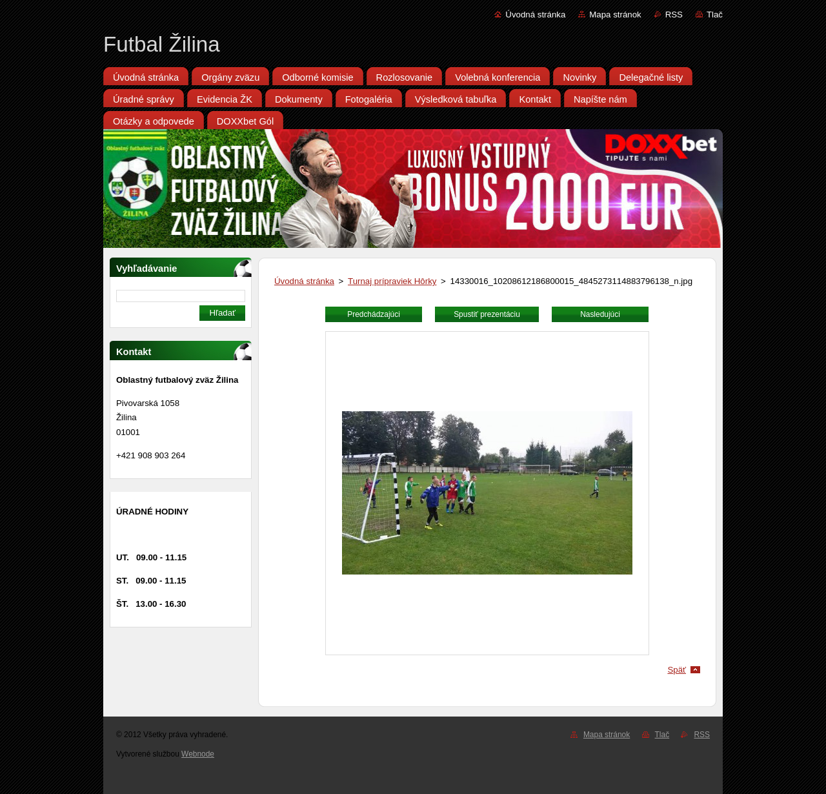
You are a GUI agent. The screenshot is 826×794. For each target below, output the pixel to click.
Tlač (715, 14)
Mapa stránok (615, 14)
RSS (674, 14)
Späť (676, 670)
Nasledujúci (600, 314)
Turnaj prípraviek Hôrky (392, 281)
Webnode (197, 753)
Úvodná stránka (535, 14)
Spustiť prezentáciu (487, 314)
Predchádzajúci (373, 314)
